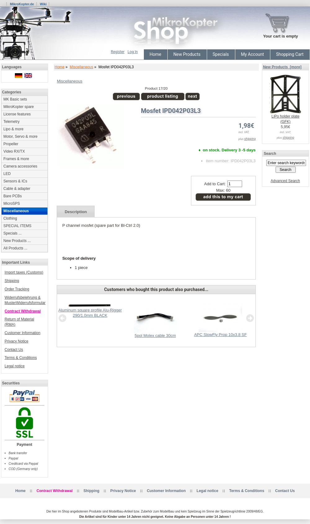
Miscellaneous (81, 67)
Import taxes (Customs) (24, 272)
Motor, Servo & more (20, 136)
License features (17, 114)
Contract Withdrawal (23, 311)
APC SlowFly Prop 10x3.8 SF (220, 334)
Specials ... (12, 233)
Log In (133, 52)
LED (7, 174)
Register (118, 52)
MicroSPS (11, 203)
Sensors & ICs (15, 181)
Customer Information (22, 333)
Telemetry (11, 121)
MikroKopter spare (18, 107)
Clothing (10, 218)
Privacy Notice (17, 341)
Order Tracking (17, 289)
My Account (252, 54)
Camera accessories (20, 166)
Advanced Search (285, 181)
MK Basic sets (15, 99)
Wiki (43, 4)
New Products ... (17, 241)
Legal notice (15, 366)
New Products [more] (282, 67)
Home (155, 54)
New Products (187, 54)
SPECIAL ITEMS (17, 226)
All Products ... (15, 248)
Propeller (10, 144)
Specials (221, 54)
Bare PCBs (12, 196)
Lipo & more (13, 129)
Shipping (12, 281)
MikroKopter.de (22, 4)
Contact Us (14, 349)
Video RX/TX (14, 151)
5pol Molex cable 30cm (155, 335)
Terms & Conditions (21, 358)
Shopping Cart (289, 54)
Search (270, 153)
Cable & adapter (16, 188)
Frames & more (16, 159)
